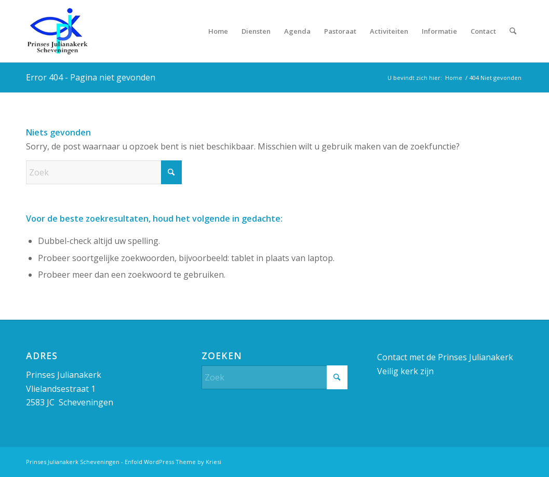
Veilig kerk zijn (405, 371)
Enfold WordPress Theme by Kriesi (173, 462)
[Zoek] (513, 31)
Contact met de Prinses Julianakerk (445, 357)
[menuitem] (218, 31)
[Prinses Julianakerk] (57, 31)
